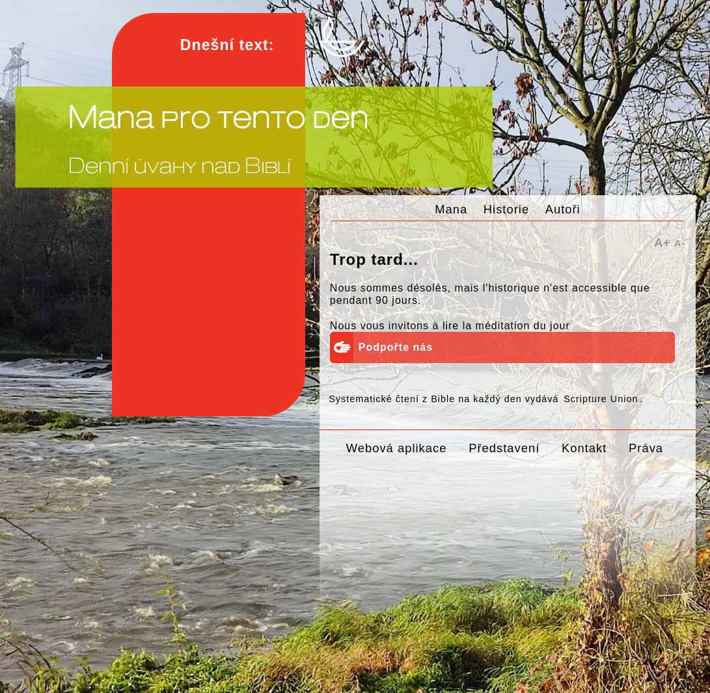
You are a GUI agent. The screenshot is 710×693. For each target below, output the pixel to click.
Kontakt (584, 448)
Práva (646, 448)
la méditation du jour (516, 325)
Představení (504, 448)
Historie (506, 209)
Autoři (562, 209)
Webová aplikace (396, 448)
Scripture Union (601, 399)
